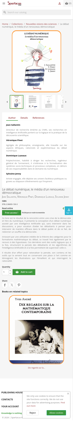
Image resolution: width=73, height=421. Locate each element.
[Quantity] (5, 272)
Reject (33, 412)
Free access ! (11, 212)
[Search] (36, 12)
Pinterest (19, 285)
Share (5, 285)
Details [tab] (24, 117)
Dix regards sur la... (36, 367)
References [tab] (38, 117)
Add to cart (23, 272)
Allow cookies (56, 412)
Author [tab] (12, 117)
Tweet (12, 285)
